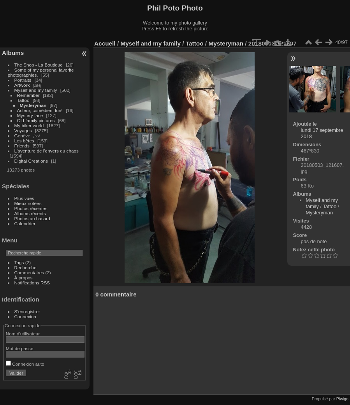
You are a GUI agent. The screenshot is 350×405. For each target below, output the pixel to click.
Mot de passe (19, 348)
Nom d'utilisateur (23, 333)
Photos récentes (30, 208)
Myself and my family (35, 90)
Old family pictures (36, 120)
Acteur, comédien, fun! (40, 110)
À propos (23, 277)
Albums (13, 52)
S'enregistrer (27, 311)
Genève (22, 135)
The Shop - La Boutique (38, 64)
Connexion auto (25, 363)
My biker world (29, 125)
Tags (19, 262)
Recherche (25, 267)
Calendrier (24, 223)
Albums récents (30, 213)
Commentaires (29, 272)
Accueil (105, 43)
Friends (22, 145)
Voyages (23, 130)
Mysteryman (33, 105)
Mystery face (30, 115)
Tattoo (23, 100)
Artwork (22, 85)
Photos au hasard (32, 218)
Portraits (23, 79)
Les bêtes (24, 140)
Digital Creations (31, 160)
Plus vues (24, 198)
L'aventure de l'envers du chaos (46, 150)
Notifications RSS (32, 282)
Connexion (25, 316)
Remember (28, 95)
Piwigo (342, 398)
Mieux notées (28, 203)
